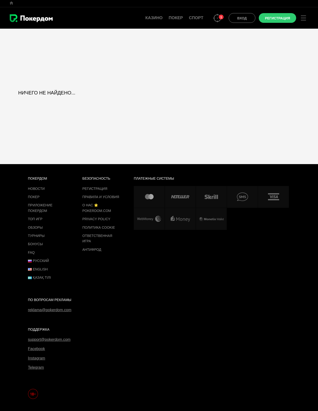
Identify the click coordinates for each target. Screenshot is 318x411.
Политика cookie (98, 227)
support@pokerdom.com (49, 339)
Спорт (196, 18)
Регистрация (94, 189)
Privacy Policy (96, 219)
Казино (154, 18)
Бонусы (35, 244)
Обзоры (35, 227)
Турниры (36, 236)
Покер (176, 18)
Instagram (36, 358)
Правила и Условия (100, 197)
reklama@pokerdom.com (49, 310)
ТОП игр (35, 219)
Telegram (36, 367)
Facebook (36, 349)
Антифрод (91, 250)
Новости (36, 189)
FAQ (31, 252)
